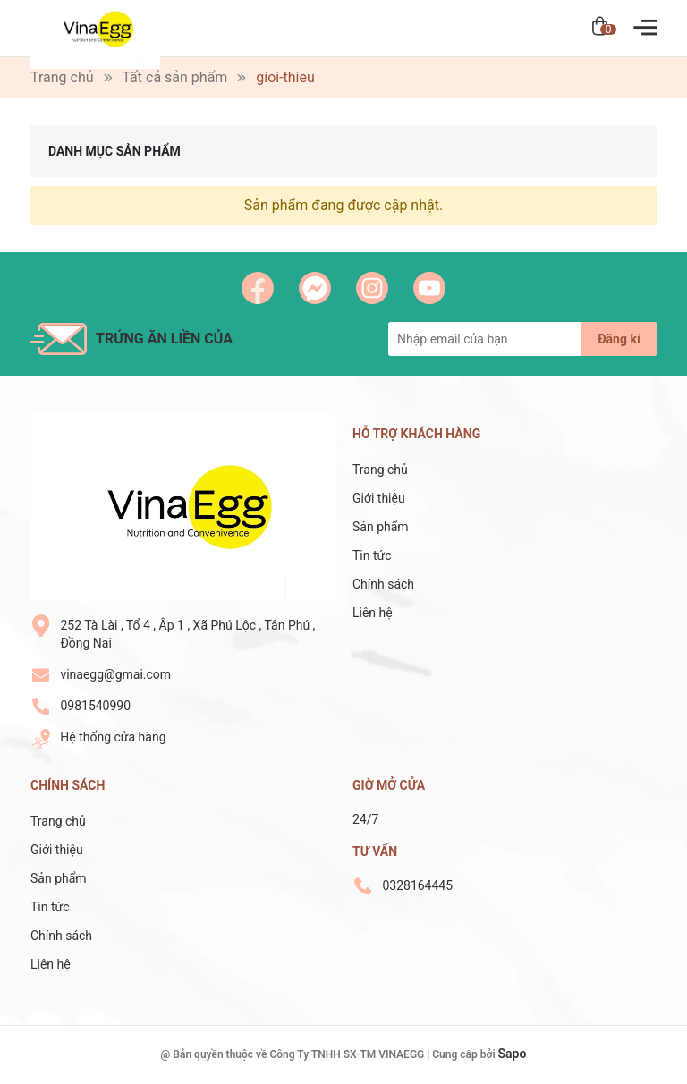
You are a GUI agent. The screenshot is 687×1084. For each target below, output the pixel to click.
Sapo (512, 1053)
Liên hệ (372, 613)
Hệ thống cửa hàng (112, 737)
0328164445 (417, 885)
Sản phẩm (380, 527)
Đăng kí (619, 339)
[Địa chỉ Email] (522, 339)
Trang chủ (380, 469)
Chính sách (383, 584)
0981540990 (95, 706)
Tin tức (372, 555)
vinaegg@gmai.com (115, 674)
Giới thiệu (378, 498)
